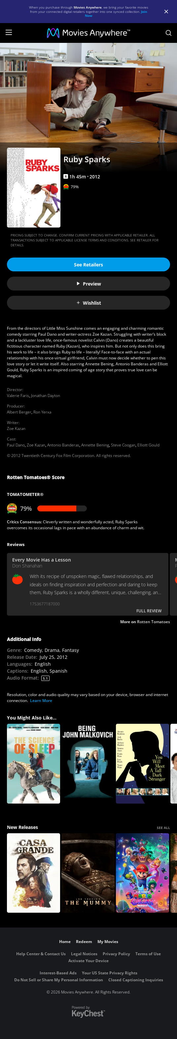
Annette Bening (95, 445)
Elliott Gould (148, 445)
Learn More (41, 700)
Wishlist (88, 303)
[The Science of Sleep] (33, 764)
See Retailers (88, 264)
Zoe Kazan (16, 428)
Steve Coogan (123, 445)
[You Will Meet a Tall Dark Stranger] (142, 764)
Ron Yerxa (42, 412)
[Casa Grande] (33, 873)
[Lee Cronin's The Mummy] (88, 873)
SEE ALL (163, 827)
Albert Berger (19, 412)
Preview (88, 284)
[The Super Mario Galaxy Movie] (142, 873)
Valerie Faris (18, 395)
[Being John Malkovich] (88, 764)
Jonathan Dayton (45, 395)
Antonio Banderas (63, 445)
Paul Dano (16, 445)
